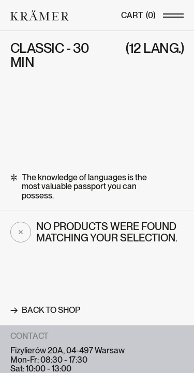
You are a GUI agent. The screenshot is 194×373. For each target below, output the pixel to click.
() (138, 15)
